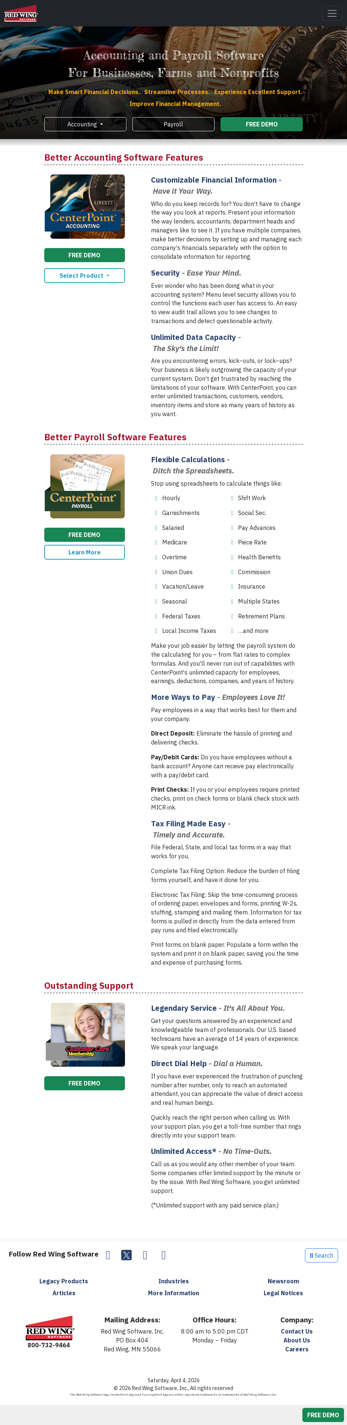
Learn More (84, 552)
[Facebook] (108, 1255)
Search (321, 1255)
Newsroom (283, 1281)
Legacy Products (63, 1281)
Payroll (173, 124)
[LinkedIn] (145, 1255)
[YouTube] (163, 1255)
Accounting (83, 124)
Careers (297, 1349)
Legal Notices (283, 1293)
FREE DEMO (262, 124)
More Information (173, 1293)
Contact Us (297, 1331)
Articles (63, 1293)
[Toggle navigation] (332, 13)
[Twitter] (126, 1255)
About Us (296, 1340)
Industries (173, 1281)
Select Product (82, 275)
